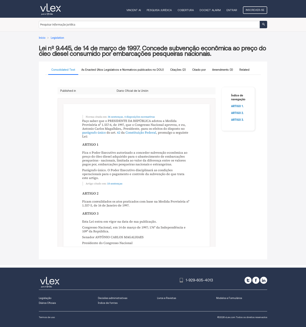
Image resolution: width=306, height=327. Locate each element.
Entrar (232, 10)
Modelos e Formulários (229, 298)
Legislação (45, 298)
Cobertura (186, 10)
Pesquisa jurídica (159, 10)
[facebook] (255, 280)
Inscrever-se (255, 9)
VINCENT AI (133, 10)
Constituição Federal (140, 132)
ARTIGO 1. (237, 106)
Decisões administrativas (112, 298)
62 (118, 132)
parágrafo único (94, 132)
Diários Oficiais (47, 302)
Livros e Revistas (166, 298)
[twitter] (248, 280)
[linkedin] (263, 280)
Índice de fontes (107, 302)
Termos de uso (47, 317)
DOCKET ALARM (210, 10)
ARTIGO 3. (237, 119)
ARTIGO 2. (237, 113)
